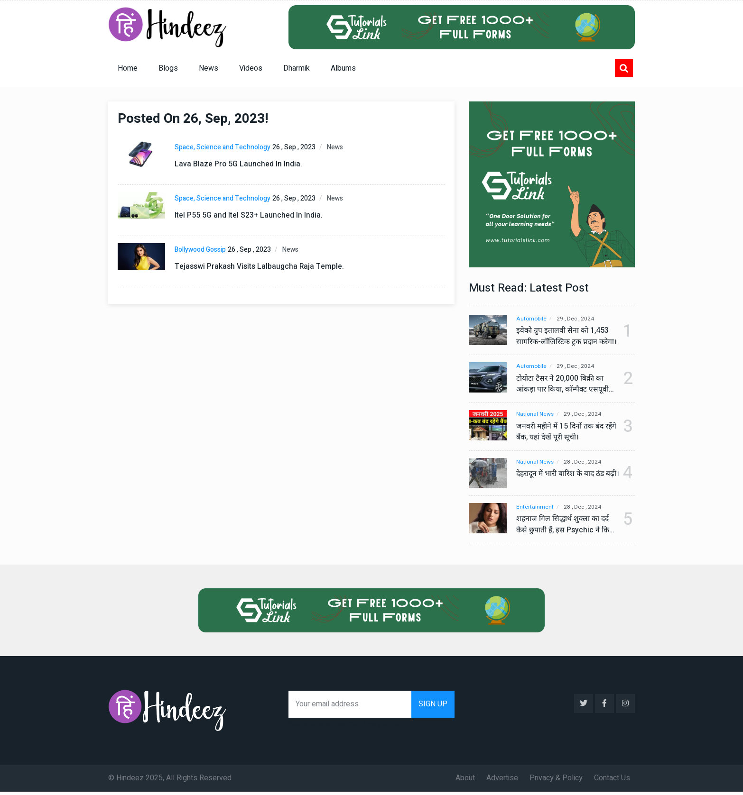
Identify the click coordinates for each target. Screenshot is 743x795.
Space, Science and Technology (222, 147)
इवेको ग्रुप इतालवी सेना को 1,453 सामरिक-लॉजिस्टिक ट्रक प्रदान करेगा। (562, 336)
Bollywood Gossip (200, 250)
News (208, 68)
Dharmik (296, 68)
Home (128, 68)
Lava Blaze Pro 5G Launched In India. (238, 164)
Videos (250, 68)
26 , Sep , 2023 (294, 147)
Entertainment (535, 510)
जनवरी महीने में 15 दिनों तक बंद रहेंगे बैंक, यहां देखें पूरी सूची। (561, 432)
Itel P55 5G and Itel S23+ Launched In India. (249, 215)
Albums (343, 68)
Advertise (502, 781)
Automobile (531, 319)
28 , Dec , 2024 (585, 462)
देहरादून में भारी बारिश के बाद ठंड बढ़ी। (562, 480)
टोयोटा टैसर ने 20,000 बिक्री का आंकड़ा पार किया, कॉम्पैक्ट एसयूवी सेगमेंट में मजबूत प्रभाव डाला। (563, 384)
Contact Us (612, 781)
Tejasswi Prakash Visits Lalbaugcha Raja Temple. (260, 266)
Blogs (168, 68)
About (465, 781)
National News (535, 415)
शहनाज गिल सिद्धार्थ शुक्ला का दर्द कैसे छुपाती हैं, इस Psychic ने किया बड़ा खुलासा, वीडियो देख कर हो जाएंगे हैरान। (563, 528)
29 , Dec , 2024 (577, 319)
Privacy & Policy (556, 781)
